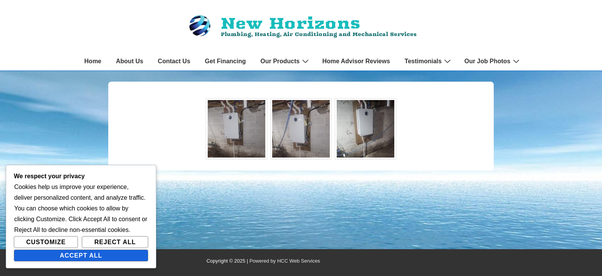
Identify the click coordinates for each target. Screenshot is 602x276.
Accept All (81, 255)
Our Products (285, 61)
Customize (46, 242)
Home (92, 61)
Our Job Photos (492, 61)
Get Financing (225, 61)
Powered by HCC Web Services (285, 261)
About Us (129, 61)
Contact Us (174, 61)
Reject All (115, 242)
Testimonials (429, 61)
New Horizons (290, 23)
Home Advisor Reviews (356, 61)
